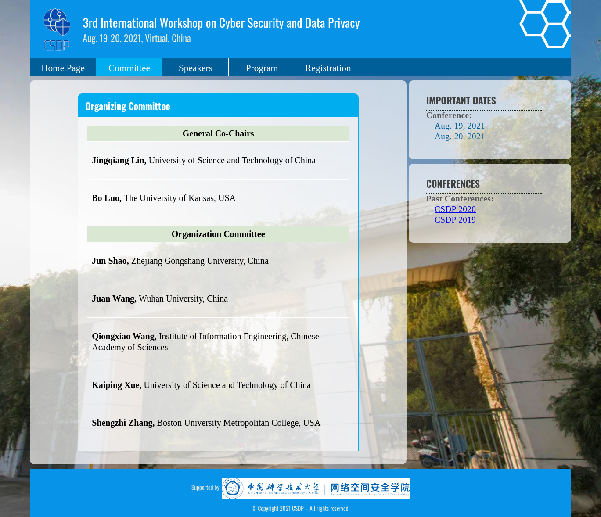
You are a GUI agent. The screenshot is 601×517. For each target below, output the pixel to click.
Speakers (195, 68)
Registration (328, 68)
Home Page (63, 68)
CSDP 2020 (455, 209)
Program (262, 68)
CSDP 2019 (455, 219)
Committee (129, 68)
